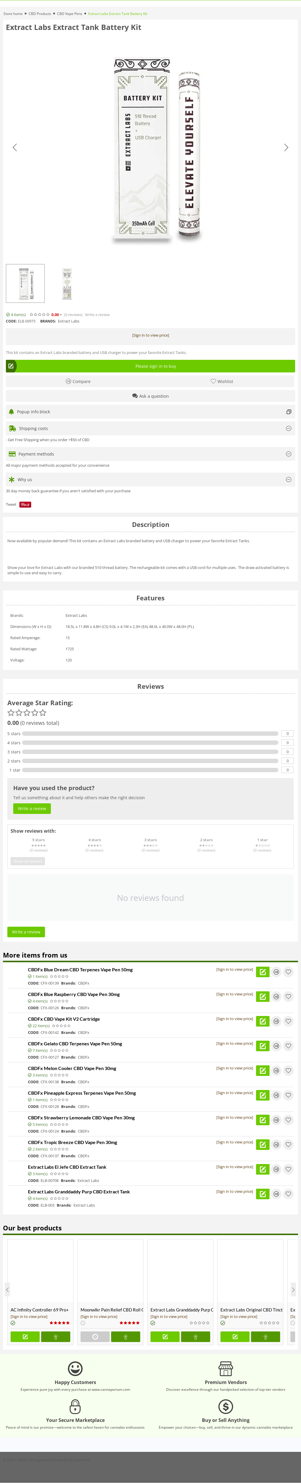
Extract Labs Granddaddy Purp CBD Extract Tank (79, 1191)
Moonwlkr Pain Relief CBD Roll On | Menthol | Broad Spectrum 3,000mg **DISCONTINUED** (112, 1309)
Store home (13, 13)
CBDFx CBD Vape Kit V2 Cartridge (64, 1019)
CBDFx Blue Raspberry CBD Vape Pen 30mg (74, 994)
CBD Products (40, 13)
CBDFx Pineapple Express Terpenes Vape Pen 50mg (82, 1093)
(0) (73, 315)
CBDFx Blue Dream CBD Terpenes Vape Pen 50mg (80, 969)
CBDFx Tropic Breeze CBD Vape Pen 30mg (72, 1142)
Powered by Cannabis (71, 1459)
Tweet (11, 504)
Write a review (97, 315)
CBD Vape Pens (69, 13)
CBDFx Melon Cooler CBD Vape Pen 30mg (72, 1068)
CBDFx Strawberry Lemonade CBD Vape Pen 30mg (81, 1117)
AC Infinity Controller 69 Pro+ (40, 1309)
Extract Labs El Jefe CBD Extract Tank (67, 1167)
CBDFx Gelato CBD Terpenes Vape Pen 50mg (75, 1043)
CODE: (11, 321)
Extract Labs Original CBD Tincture (251, 1309)
